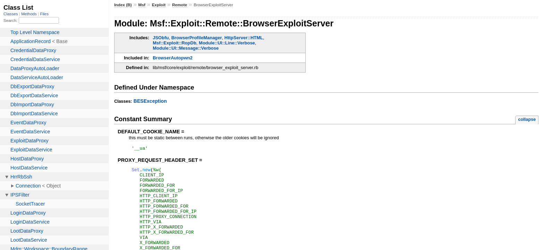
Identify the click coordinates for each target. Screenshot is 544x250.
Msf (141, 4)
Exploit (158, 4)
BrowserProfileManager (196, 37)
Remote (179, 4)
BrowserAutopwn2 (173, 57)
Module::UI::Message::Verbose (186, 48)
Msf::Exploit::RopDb (174, 42)
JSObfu (161, 37)
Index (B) (123, 4)
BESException (150, 101)
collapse (527, 119)
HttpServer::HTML (243, 37)
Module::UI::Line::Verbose (227, 42)
